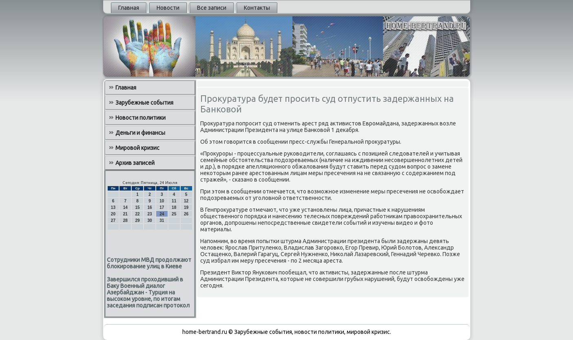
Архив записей (135, 163)
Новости (168, 7)
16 (149, 207)
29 (137, 220)
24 (161, 214)
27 (113, 220)
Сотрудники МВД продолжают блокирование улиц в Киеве (149, 263)
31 (161, 220)
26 (186, 214)
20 (113, 214)
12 (186, 201)
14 (125, 207)
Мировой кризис (137, 148)
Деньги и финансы (140, 132)
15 (137, 207)
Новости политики (140, 117)
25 (174, 214)
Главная (128, 7)
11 (174, 201)
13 (113, 207)
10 (161, 201)
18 (174, 207)
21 (125, 214)
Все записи (211, 7)
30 (149, 220)
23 (149, 214)
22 (137, 214)
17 (161, 207)
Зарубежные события (144, 102)
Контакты (257, 7)
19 (186, 207)
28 (125, 220)
